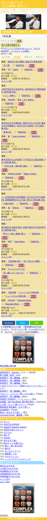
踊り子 (7, 435)
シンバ (12, 313)
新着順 (17, 57)
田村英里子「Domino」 (10, 372)
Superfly (11, 100)
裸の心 (8, 448)
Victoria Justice (14, 174)
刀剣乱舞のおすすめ (32, 327)
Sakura (15, 208)
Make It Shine (30, 174)
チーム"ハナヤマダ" (16, 269)
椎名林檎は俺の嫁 (8, 366)
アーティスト (23, 11)
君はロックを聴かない (14, 443)
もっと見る (5, 479)
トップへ (5, 329)
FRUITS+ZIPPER (11, 424)
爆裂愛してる (11, 454)
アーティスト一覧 (19, 329)
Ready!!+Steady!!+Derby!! (15, 427)
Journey (11, 300)
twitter (22, 323)
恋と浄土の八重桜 (32, 261)
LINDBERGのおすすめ (10, 474)
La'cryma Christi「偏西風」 (12, 415)
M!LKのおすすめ (7, 466)
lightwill (20, 518)
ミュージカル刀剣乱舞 (28, 292)
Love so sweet (18, 136)
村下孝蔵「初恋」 (8, 375)
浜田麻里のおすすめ (9, 471)
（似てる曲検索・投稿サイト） (15, 6)
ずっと (7, 422)
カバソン (33, 10)
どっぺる (4, 11)
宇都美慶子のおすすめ (10, 476)
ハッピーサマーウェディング (18, 459)
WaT (10, 241)
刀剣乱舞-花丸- (14, 261)
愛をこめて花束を (26, 100)
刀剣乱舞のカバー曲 (12, 327)
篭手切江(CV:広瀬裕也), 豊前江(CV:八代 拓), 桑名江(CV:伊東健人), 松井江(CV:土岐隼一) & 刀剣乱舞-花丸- (23, 126)
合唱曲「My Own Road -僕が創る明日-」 (18, 402)
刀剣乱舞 (12, 292)
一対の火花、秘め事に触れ (15, 166)
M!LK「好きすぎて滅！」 (11, 412)
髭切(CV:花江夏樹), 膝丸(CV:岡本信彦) (25, 62)
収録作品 (20, 65)
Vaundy (7, 438)
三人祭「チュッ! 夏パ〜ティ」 (13, 404)
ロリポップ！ (34, 518)
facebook (9, 323)
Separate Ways (24, 300)
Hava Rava (19, 242)
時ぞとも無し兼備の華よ (14, 234)
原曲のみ (39, 57)
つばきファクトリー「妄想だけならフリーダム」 (22, 386)
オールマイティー (13, 451)
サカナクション (12, 456)
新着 (14, 11)
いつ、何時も (9, 96)
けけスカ (8, 432)
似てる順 (6, 57)
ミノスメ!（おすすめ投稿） (27, 332)
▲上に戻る (5, 482)
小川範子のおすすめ (9, 468)
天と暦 (6, 65)
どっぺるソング (12, 2)
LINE (36, 323)
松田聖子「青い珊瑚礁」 (11, 378)
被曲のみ (28, 57)
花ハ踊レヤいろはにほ (13, 273)
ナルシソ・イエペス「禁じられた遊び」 (18, 394)
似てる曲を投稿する (11, 45)
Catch (15, 70)
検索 (19, 41)
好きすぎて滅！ (11, 440)
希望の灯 (7, 132)
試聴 (32, 66)
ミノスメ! (42, 10)
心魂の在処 (8, 203)
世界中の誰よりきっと (14, 430)
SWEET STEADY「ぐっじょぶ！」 (16, 399)
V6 (9, 69)
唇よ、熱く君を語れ (14, 446)
